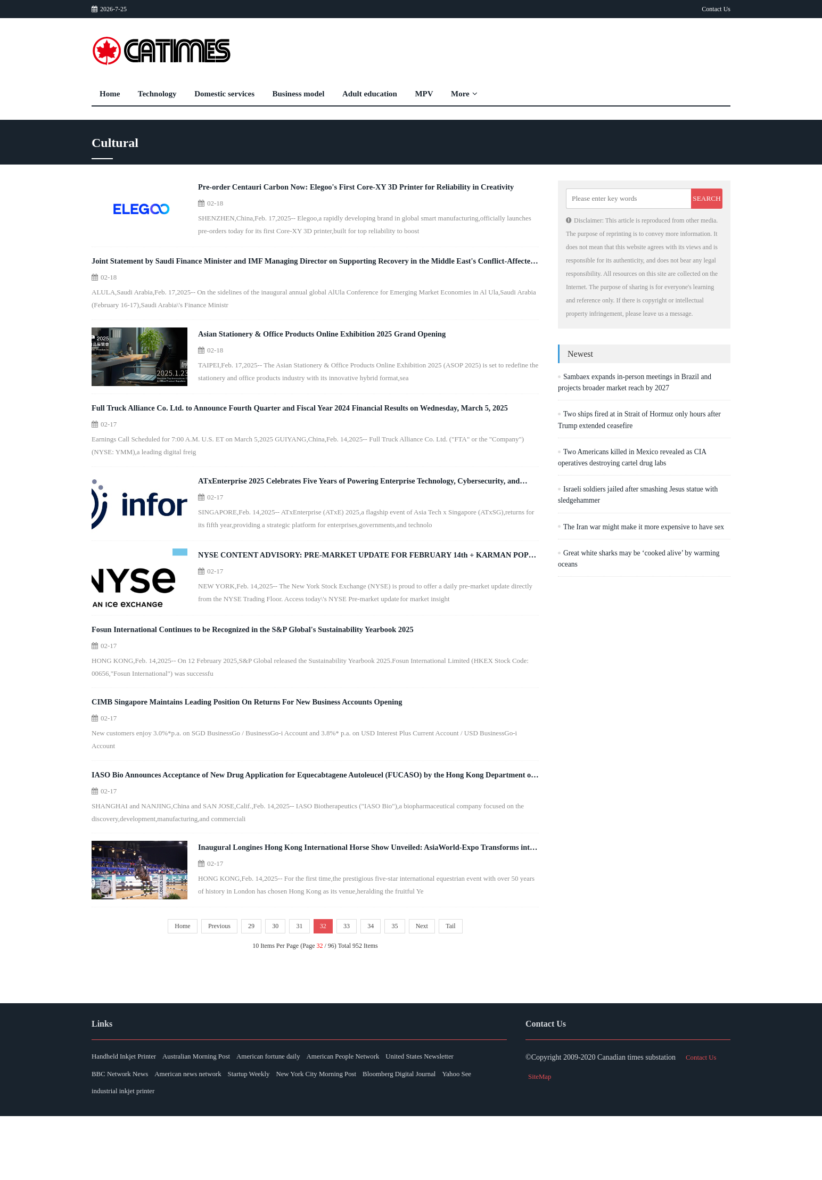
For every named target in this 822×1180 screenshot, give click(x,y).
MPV (424, 93)
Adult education (369, 93)
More (464, 93)
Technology (157, 93)
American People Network (382, 1116)
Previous (206, 984)
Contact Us (716, 9)
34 (377, 984)
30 (269, 984)
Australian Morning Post (211, 1116)
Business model (299, 93)
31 (296, 984)
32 (323, 984)
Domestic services (224, 93)
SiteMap (540, 1135)
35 (404, 984)
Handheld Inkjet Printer (127, 1116)
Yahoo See (200, 1154)
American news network (288, 1135)
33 (350, 984)
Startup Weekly (360, 1135)
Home (110, 93)
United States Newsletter (129, 1135)
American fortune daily (296, 1116)
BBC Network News (209, 1135)
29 (242, 984)
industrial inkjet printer (262, 1154)
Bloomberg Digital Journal (131, 1154)
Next (435, 984)
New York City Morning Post (440, 1135)
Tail (467, 984)
